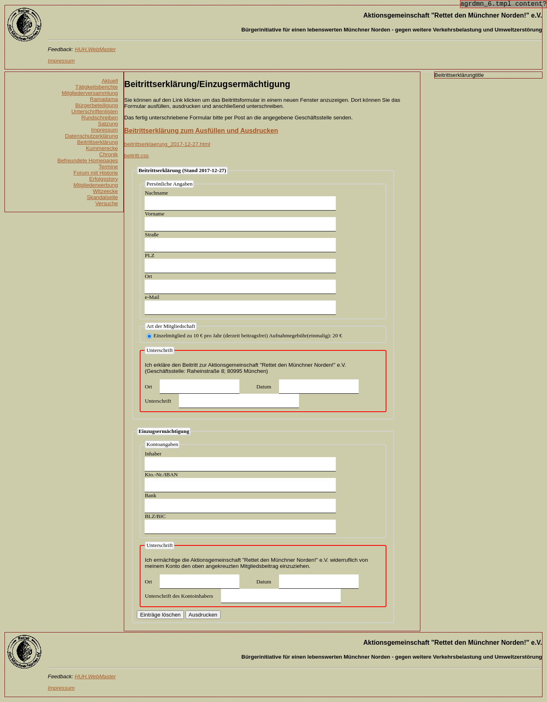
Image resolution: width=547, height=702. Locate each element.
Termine (108, 167)
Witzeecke (105, 191)
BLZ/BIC (155, 516)
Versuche (106, 203)
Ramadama (104, 99)
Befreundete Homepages (88, 160)
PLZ (149, 255)
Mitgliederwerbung (96, 185)
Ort (148, 276)
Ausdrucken (203, 615)
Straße (152, 234)
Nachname (156, 193)
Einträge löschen (160, 615)
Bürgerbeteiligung (96, 105)
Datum (263, 387)
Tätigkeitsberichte (96, 87)
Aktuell (110, 81)
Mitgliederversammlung (90, 93)
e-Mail (152, 297)
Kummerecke (102, 148)
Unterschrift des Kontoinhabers (179, 596)
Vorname (154, 214)
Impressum (104, 130)
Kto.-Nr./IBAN (161, 474)
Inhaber (153, 454)
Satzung (108, 124)
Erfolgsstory (103, 179)
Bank (150, 495)
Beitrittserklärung (97, 142)
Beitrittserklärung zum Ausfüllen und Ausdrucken (201, 130)
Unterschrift (158, 401)
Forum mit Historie (96, 173)
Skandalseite (102, 197)
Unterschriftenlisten (94, 111)
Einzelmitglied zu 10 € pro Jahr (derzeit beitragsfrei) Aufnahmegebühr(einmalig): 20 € (247, 335)
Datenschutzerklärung (91, 136)
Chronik (108, 154)
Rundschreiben (99, 117)
